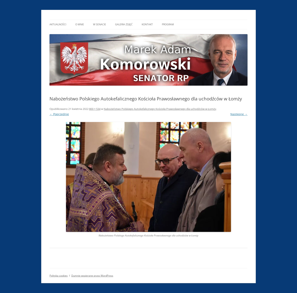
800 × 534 (94, 109)
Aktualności (58, 24)
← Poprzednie (59, 114)
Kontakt (147, 24)
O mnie (79, 24)
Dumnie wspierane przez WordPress (92, 275)
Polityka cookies (59, 275)
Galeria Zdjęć (124, 24)
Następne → (239, 114)
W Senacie (99, 24)
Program (168, 24)
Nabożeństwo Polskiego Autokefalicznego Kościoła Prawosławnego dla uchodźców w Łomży (160, 109)
